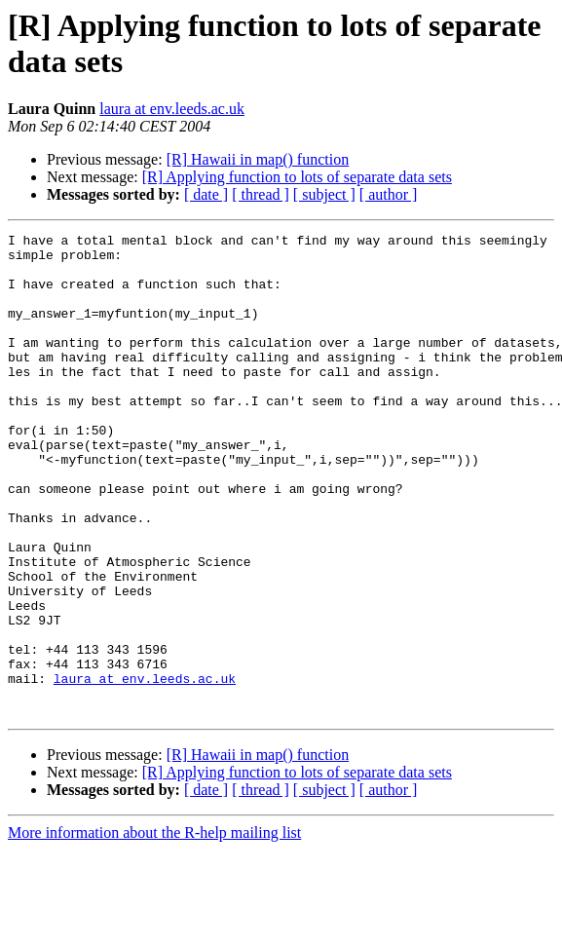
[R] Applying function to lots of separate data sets (297, 177)
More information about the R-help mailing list (154, 929)
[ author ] (388, 194)
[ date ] (206, 194)
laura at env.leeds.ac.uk (171, 108)
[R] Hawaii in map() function (258, 159)
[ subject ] (324, 194)
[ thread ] (260, 194)
